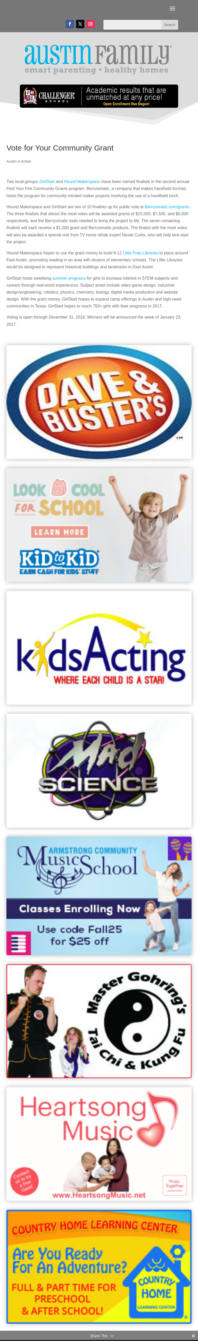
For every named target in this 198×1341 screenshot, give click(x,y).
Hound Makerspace (82, 181)
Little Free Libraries (140, 253)
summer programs (69, 278)
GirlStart (47, 181)
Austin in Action (18, 161)
